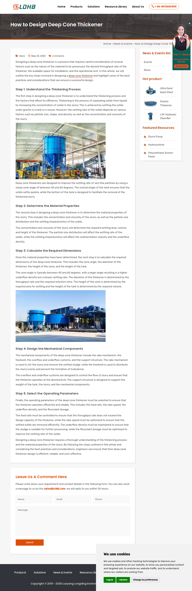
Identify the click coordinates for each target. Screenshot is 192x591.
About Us (138, 6)
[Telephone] (111, 499)
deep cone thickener (81, 75)
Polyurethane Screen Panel (160, 154)
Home (61, 6)
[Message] (73, 521)
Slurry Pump (155, 136)
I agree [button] (109, 580)
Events (148, 61)
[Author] (34, 499)
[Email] (72, 499)
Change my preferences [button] (145, 580)
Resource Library (116, 6)
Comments (56, 55)
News (22, 55)
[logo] (24, 7)
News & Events (62, 572)
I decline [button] (123, 580)
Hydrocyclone (156, 144)
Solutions (94, 6)
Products (76, 6)
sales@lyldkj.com (54, 488)
